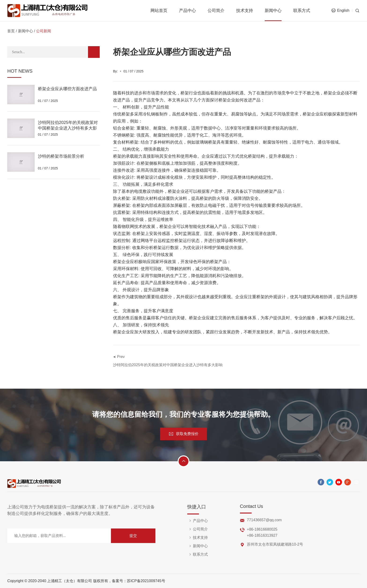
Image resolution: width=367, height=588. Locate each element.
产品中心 (187, 10)
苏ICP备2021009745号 (146, 581)
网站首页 (158, 10)
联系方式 (301, 10)
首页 (11, 32)
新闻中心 (273, 10)
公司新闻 (43, 32)
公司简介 (216, 10)
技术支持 (244, 10)
